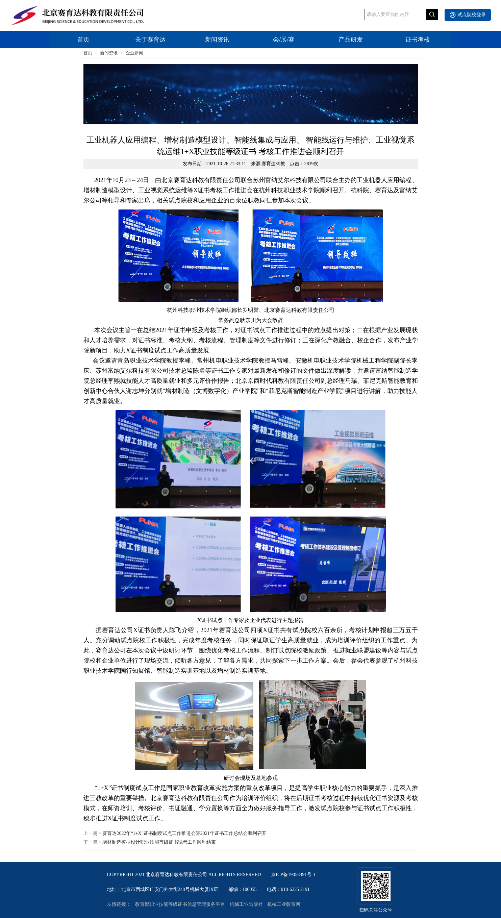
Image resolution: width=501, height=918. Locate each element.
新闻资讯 (217, 39)
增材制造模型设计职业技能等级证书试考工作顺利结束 (159, 842)
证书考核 (417, 39)
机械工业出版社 (246, 904)
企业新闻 (134, 53)
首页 (83, 39)
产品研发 (351, 39)
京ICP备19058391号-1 (293, 874)
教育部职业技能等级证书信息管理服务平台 (180, 904)
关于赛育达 (150, 39)
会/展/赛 (284, 39)
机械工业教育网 (283, 904)
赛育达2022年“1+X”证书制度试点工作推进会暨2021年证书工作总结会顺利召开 (184, 833)
